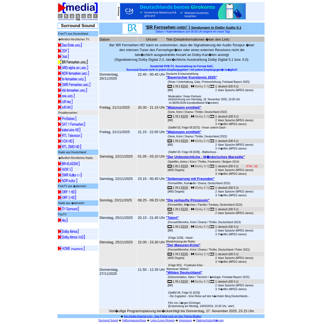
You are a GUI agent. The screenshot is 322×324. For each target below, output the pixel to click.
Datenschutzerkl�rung (210, 320)
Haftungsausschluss (134, 320)
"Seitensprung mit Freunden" (190, 179)
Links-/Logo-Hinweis (162, 320)
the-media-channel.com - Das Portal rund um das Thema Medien (162, 316)
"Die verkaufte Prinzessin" (188, 200)
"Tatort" (172, 218)
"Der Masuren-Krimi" (183, 245)
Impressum (185, 320)
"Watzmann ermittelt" (183, 107)
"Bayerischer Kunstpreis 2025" (191, 77)
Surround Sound (108, 320)
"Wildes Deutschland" (184, 272)
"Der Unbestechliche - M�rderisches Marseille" (205, 157)
